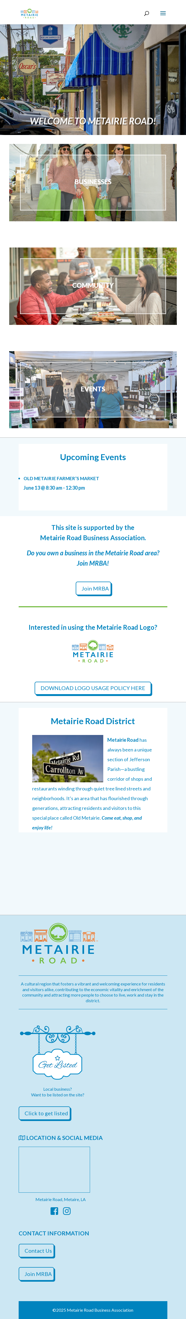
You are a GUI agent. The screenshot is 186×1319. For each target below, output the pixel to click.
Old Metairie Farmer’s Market (61, 478)
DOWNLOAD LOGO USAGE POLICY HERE (93, 688)
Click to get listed (46, 1113)
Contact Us (38, 1250)
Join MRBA (95, 588)
